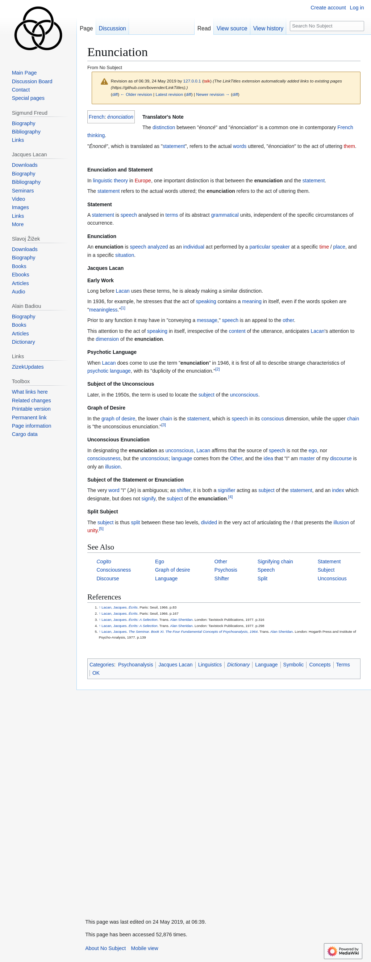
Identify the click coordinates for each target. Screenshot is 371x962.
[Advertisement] (130, 798)
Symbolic (293, 665)
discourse (341, 458)
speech (129, 215)
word (113, 490)
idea (268, 458)
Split (262, 578)
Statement (329, 561)
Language (166, 578)
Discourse (107, 578)
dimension (107, 339)
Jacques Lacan (175, 665)
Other (236, 458)
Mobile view (144, 948)
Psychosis (225, 570)
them (349, 146)
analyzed (158, 247)
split (135, 522)
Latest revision (169, 94)
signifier (226, 490)
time (324, 247)
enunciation (268, 180)
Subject (326, 570)
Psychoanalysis (135, 665)
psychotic (97, 371)
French (97, 117)
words (239, 146)
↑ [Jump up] (100, 607)
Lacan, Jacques (113, 607)
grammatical (225, 215)
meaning (252, 301)
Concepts (319, 665)
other (288, 320)
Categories (101, 665)
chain (166, 418)
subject (206, 395)
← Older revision (136, 94)
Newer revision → (213, 94)
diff (115, 94)
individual (193, 247)
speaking (206, 301)
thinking (96, 135)
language (120, 371)
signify (148, 498)
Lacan (123, 291)
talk (207, 81)
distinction (164, 127)
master (307, 458)
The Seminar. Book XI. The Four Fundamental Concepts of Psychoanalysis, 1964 (193, 631)
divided (209, 522)
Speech (266, 570)
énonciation (120, 117)
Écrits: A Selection (143, 620)
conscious (272, 418)
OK (96, 673)
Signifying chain (275, 561)
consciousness (104, 458)
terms (172, 215)
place (339, 247)
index (338, 490)
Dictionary (238, 665)
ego (313, 450)
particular (259, 247)
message (207, 320)
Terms (343, 665)
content (237, 331)
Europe (143, 180)
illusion (113, 467)
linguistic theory (110, 180)
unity (92, 530)
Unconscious (332, 578)
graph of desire (118, 418)
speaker (281, 247)
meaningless (103, 310)
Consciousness (113, 570)
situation (124, 255)
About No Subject (105, 948)
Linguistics (210, 665)
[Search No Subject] (327, 26)
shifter (183, 490)
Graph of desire (172, 570)
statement (174, 146)
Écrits (133, 607)
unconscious (244, 395)
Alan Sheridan (181, 620)
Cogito (103, 561)
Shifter (221, 578)
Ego (159, 561)
